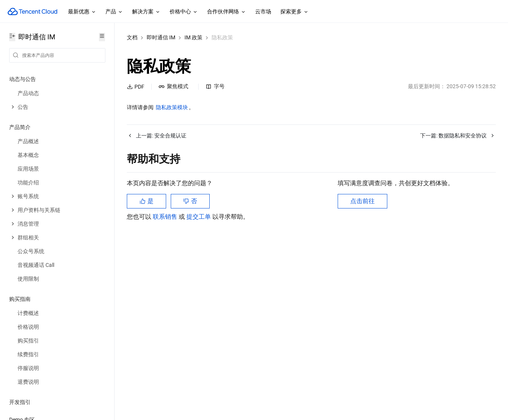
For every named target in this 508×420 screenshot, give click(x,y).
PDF (135, 87)
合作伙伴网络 (226, 11)
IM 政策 (193, 37)
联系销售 (166, 216)
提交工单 (199, 216)
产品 (114, 11)
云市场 (263, 11)
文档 (132, 37)
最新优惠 (82, 11)
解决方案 (146, 11)
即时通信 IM (161, 37)
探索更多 (294, 11)
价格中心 (184, 11)
